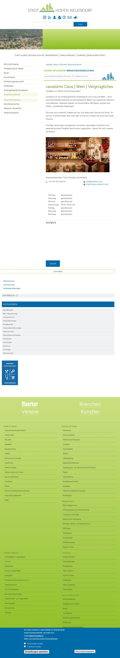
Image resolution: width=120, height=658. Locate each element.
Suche (80, 24)
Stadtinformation (69, 557)
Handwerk (7, 339)
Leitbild (7, 454)
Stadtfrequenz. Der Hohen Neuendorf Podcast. (79, 468)
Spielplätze (9, 575)
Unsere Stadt (9, 435)
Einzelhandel (8, 324)
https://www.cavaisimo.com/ (97, 184)
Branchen (90, 404)
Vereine (30, 412)
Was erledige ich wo (70, 505)
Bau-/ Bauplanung (10, 314)
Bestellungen (8, 310)
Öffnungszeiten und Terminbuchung (76, 510)
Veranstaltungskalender (13, 495)
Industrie (6, 346)
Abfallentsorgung (69, 542)
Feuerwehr (8, 481)
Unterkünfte (67, 580)
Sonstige (6, 350)
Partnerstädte (67, 589)
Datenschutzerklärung (36, 636)
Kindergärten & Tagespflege (15, 557)
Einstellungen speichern (36, 652)
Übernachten (8, 353)
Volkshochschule (11, 585)
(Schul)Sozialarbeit (11, 589)
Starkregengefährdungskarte (16, 90)
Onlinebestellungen (11, 288)
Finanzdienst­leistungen (12, 328)
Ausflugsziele (68, 566)
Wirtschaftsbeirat (11, 64)
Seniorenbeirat (10, 603)
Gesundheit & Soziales (12, 335)
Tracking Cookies (34, 647)
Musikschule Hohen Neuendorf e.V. (17, 580)
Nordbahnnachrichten (71, 481)
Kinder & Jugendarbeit (13, 571)
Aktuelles (8, 440)
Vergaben (66, 444)
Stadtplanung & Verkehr (14, 68)
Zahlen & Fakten (10, 468)
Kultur (7, 500)
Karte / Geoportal (69, 585)
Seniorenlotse (9, 608)
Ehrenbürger (67, 495)
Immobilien (7, 342)
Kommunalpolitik (69, 435)
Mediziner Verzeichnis (12, 108)
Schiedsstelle (67, 538)
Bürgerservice (52, 55)
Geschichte (9, 463)
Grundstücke (9, 77)
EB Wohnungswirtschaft (14, 81)
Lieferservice (9, 285)
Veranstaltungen (68, 561)
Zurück (53, 263)
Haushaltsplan (68, 449)
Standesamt (67, 533)
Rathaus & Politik (36, 55)
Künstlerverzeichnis (12, 104)
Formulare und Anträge (71, 515)
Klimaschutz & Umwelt (13, 458)
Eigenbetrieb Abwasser (71, 463)
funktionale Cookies (35, 644)
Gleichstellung (68, 477)
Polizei (7, 486)
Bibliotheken (9, 566)
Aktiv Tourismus (68, 571)
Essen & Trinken (68, 575)
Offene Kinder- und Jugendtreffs (16, 599)
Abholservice (9, 281)
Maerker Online (68, 547)
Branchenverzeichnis (12, 94)
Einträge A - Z (10, 295)
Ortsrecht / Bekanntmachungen (74, 491)
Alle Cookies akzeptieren (85, 651)
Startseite (49, 64)
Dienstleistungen (9, 321)
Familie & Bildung (67, 55)
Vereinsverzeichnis (11, 113)
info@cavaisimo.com (94, 182)
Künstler (90, 412)
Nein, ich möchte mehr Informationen (41, 638)
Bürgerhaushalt (10, 449)
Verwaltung (67, 430)
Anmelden (58, 271)
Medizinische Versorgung (72, 519)
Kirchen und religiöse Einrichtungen (17, 491)
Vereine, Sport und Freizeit (14, 472)
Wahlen (65, 454)
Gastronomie (8, 332)
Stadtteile (8, 444)
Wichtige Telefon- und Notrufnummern (77, 524)
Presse (65, 472)
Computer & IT (9, 317)
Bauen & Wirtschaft (96, 55)
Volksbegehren (68, 458)
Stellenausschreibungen (71, 440)
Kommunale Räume (11, 477)
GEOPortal (66, 528)
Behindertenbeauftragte (13, 594)
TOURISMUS (81, 55)
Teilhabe (8, 613)
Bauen (6, 73)
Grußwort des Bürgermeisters (15, 430)
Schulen (8, 561)
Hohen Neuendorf (69, 70)
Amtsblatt (66, 486)
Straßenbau (8, 86)
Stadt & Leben (21, 55)
